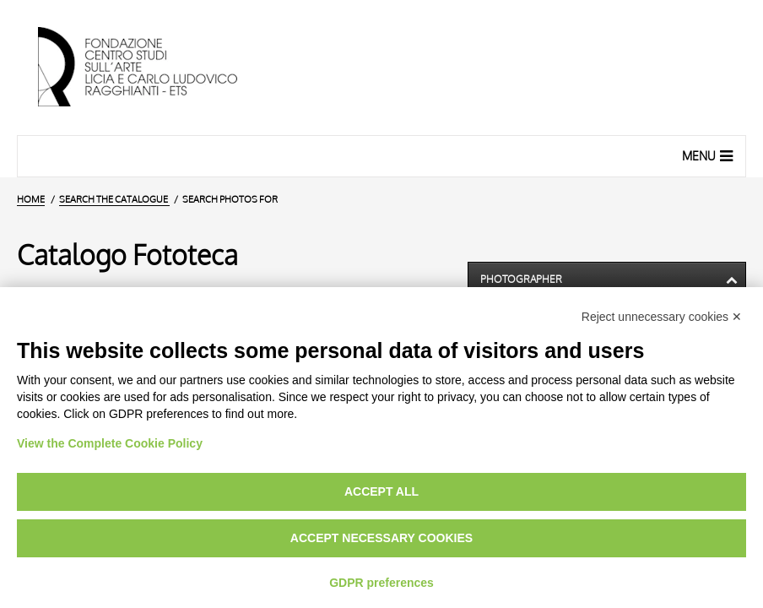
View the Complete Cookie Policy (110, 443)
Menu (709, 155)
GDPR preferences (381, 582)
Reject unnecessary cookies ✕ (662, 316)
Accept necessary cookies (381, 538)
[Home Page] (152, 67)
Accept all (381, 491)
